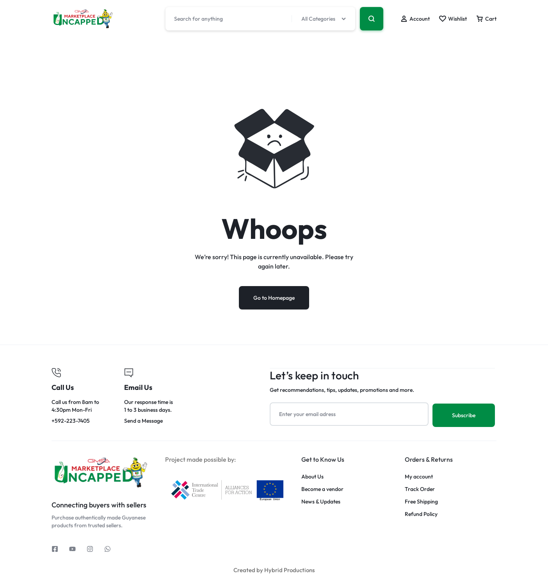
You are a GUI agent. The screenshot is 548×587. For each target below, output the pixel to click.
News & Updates (320, 501)
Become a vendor (322, 489)
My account (419, 476)
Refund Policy (421, 514)
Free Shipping (421, 501)
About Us (312, 476)
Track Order (420, 489)
